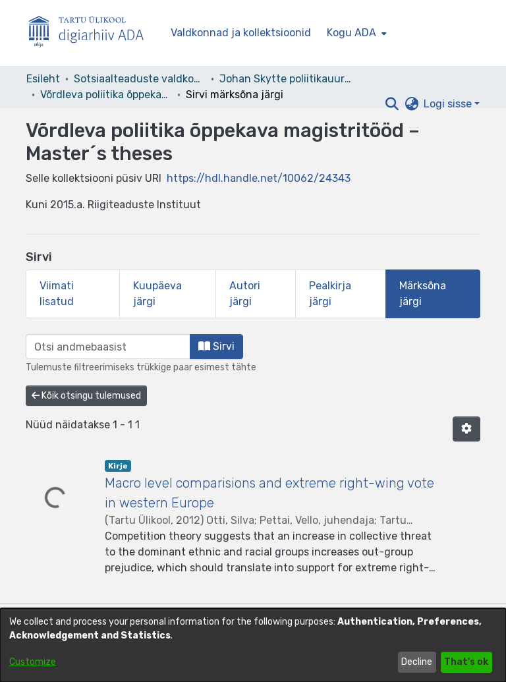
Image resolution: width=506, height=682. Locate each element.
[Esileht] (91, 33)
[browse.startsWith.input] (108, 346)
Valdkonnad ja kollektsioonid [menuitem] (241, 32)
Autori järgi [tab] (244, 293)
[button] (391, 104)
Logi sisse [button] (449, 104)
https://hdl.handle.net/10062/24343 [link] (259, 178)
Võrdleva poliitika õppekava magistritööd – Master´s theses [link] (106, 94)
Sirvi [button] (216, 346)
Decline (416, 662)
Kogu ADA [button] (351, 32)
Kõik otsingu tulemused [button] (86, 395)
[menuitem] (355, 33)
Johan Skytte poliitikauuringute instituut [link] (285, 78)
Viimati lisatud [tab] (57, 293)
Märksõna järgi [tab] (422, 293)
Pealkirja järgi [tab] (330, 293)
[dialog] (253, 645)
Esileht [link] (43, 78)
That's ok (466, 662)
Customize (32, 662)
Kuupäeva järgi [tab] (157, 293)
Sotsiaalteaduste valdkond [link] (140, 78)
